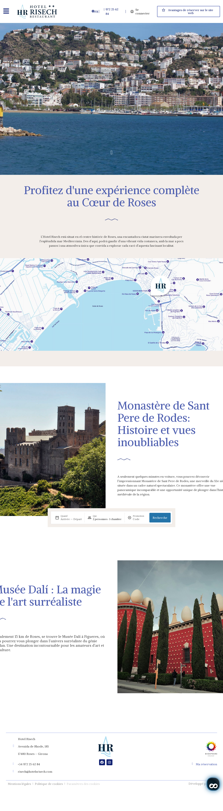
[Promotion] (139, 519)
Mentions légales (19, 784)
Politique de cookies (49, 784)
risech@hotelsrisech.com (35, 771)
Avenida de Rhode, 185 (33, 746)
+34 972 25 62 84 (29, 764)
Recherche (160, 517)
